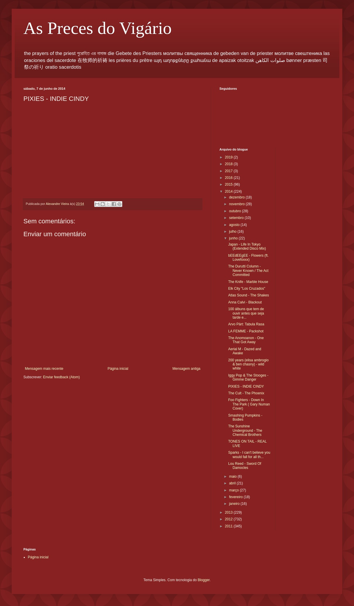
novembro (237, 204)
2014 (229, 191)
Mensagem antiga (186, 369)
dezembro (237, 197)
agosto (234, 225)
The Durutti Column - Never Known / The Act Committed (248, 270)
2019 (229, 157)
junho (234, 238)
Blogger (204, 580)
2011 (229, 526)
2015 (229, 184)
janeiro (234, 504)
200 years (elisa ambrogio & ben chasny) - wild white (248, 364)
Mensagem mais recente (44, 369)
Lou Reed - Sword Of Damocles (244, 466)
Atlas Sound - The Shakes (248, 295)
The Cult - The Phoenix (246, 393)
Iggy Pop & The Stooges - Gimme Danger (248, 377)
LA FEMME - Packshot (246, 331)
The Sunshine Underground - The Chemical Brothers (245, 430)
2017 (229, 171)
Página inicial (118, 369)
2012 (229, 519)
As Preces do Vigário (97, 28)
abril (233, 483)
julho (233, 231)
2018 (229, 164)
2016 (229, 178)
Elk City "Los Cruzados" (246, 288)
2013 (229, 512)
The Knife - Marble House (248, 282)
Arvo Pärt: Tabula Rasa (246, 324)
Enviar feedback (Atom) (61, 377)
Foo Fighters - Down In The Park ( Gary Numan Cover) (249, 404)
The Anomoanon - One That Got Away (246, 340)
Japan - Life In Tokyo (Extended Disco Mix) (247, 246)
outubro (235, 211)
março (234, 490)
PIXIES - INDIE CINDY (246, 386)
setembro (237, 218)
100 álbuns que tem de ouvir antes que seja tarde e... (246, 313)
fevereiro (236, 497)
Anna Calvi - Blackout (245, 302)
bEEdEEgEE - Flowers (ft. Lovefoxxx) (248, 257)
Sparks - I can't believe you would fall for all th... (249, 454)
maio (233, 476)
